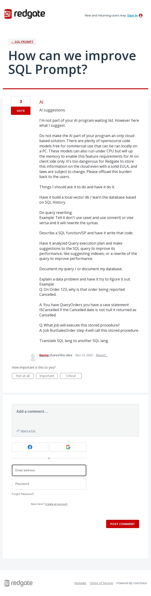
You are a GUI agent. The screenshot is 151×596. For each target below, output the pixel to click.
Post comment (122, 524)
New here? (49, 504)
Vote (21, 111)
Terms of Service (101, 583)
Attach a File (28, 430)
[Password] (49, 484)
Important (48, 376)
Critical (74, 376)
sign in (132, 15)
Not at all (25, 376)
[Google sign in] (68, 447)
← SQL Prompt (22, 42)
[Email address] (49, 470)
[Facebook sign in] (30, 447)
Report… (102, 355)
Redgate (80, 583)
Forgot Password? (23, 494)
